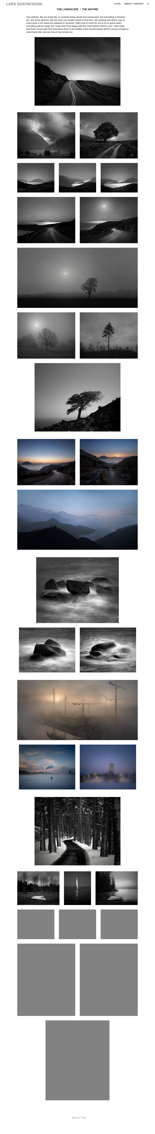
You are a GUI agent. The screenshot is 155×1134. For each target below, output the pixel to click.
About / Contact (134, 4)
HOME (117, 4)
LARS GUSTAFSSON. (24, 4)
